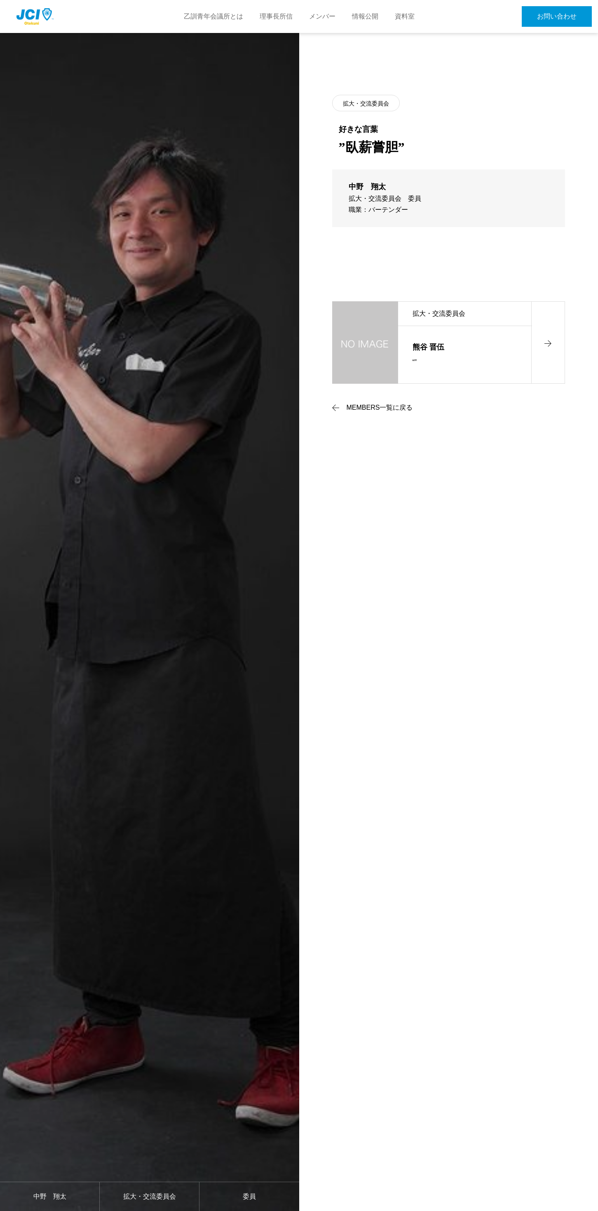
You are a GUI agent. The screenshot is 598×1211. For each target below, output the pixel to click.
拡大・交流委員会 (366, 103)
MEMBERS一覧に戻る (380, 407)
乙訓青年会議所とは (213, 16)
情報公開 (365, 16)
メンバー (322, 16)
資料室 (405, 16)
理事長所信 (276, 16)
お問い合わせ (557, 16)
